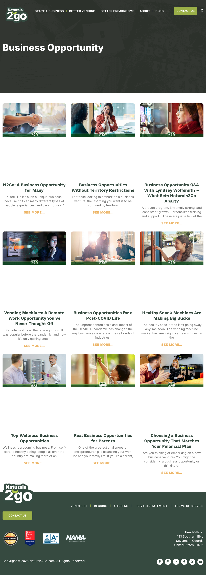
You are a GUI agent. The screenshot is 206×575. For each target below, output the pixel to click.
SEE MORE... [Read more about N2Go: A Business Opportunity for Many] (34, 212)
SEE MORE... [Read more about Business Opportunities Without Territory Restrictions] (103, 212)
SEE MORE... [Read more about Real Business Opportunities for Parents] (103, 463)
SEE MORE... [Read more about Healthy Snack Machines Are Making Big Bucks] (171, 344)
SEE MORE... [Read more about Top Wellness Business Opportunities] (34, 463)
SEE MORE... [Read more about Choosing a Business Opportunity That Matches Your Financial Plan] (171, 473)
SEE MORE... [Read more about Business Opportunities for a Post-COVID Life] (103, 344)
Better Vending (82, 11)
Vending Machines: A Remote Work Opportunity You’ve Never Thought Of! (34, 318)
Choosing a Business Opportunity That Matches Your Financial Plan (171, 441)
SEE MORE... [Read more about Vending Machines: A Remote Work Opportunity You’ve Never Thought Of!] (34, 346)
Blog (159, 11)
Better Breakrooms (117, 11)
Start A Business (49, 11)
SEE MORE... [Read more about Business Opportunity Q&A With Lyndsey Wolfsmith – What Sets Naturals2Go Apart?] (171, 223)
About (145, 11)
